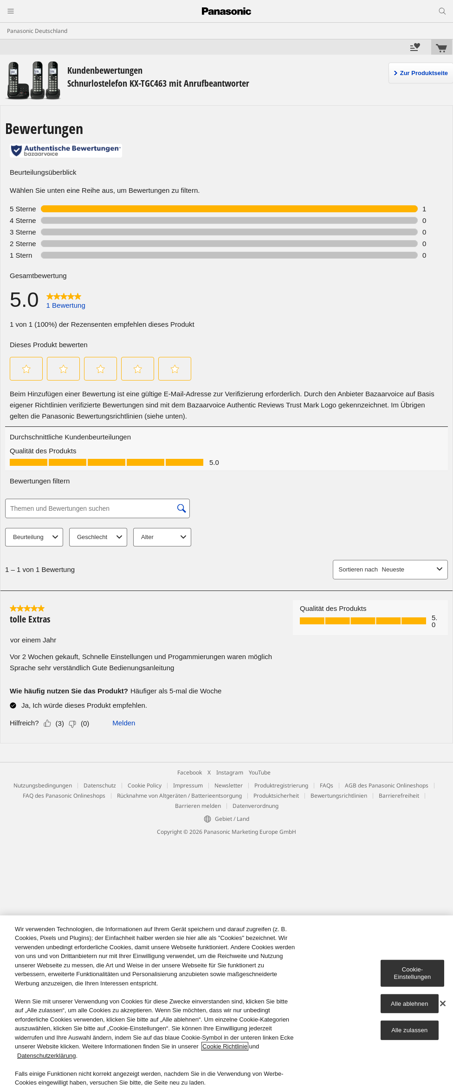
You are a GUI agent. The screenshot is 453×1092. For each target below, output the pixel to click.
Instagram (229, 772)
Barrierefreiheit (399, 796)
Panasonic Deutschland (37, 31)
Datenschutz (100, 785)
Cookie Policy (145, 785)
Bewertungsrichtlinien (339, 796)
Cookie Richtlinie (224, 1046)
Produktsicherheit (276, 796)
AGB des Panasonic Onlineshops (386, 785)
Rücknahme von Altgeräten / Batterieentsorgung (179, 796)
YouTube (260, 772)
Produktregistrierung (281, 785)
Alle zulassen (409, 1030)
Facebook (189, 772)
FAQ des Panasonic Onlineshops (64, 796)
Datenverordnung (255, 806)
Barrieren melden (198, 806)
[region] (226, 1003)
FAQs (326, 785)
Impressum (188, 785)
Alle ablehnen (409, 1003)
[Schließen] (443, 1003)
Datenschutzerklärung (46, 1055)
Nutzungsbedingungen (42, 785)
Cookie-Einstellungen (412, 973)
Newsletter (228, 785)
